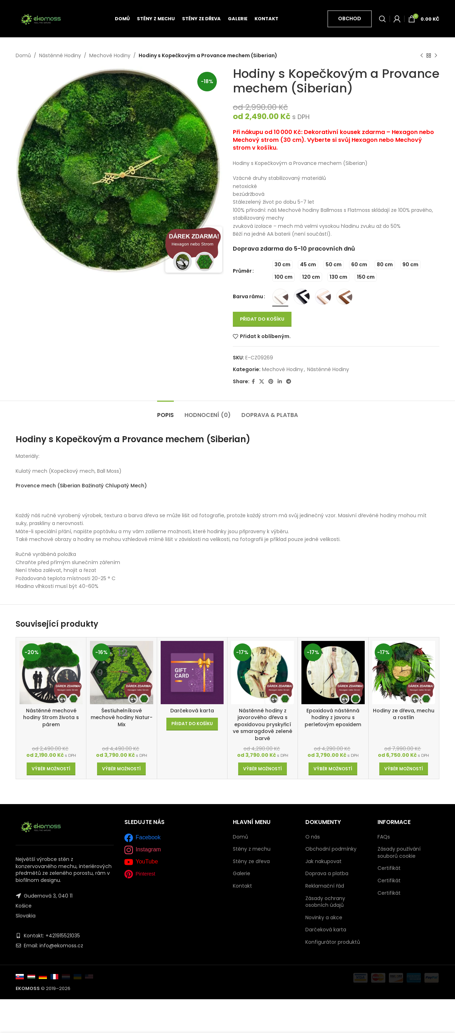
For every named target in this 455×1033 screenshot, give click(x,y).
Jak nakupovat (323, 861)
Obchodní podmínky (331, 848)
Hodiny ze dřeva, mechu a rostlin (403, 714)
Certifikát (389, 868)
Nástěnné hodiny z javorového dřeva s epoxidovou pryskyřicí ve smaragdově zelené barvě (262, 724)
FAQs (384, 836)
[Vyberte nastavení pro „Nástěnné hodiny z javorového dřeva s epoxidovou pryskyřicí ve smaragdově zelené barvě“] (262, 768)
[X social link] (261, 381)
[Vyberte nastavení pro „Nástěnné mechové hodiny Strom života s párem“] (51, 768)
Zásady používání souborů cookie (399, 852)
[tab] (165, 411)
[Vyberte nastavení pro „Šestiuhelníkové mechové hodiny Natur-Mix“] (121, 768)
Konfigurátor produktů (332, 942)
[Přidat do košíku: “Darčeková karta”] (192, 724)
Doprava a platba (326, 873)
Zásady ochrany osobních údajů (325, 902)
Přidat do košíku (262, 319)
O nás (312, 836)
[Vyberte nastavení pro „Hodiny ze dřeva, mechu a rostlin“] (403, 768)
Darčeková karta (192, 710)
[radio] (282, 264)
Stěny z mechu (252, 849)
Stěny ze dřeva (251, 861)
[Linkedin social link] (279, 381)
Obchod (349, 18)
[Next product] (435, 55)
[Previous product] (421, 55)
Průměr (242, 270)
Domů (23, 55)
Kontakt (242, 886)
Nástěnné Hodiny (60, 55)
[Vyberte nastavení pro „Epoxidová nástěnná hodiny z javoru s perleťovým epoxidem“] (333, 768)
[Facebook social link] (253, 381)
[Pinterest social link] (270, 381)
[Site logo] (41, 18)
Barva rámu (248, 296)
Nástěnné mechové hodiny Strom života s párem (51, 717)
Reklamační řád (324, 885)
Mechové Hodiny (109, 55)
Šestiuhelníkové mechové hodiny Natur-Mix (121, 717)
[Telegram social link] (288, 381)
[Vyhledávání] (382, 19)
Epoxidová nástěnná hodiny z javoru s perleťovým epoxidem (333, 717)
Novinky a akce (323, 917)
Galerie (241, 873)
